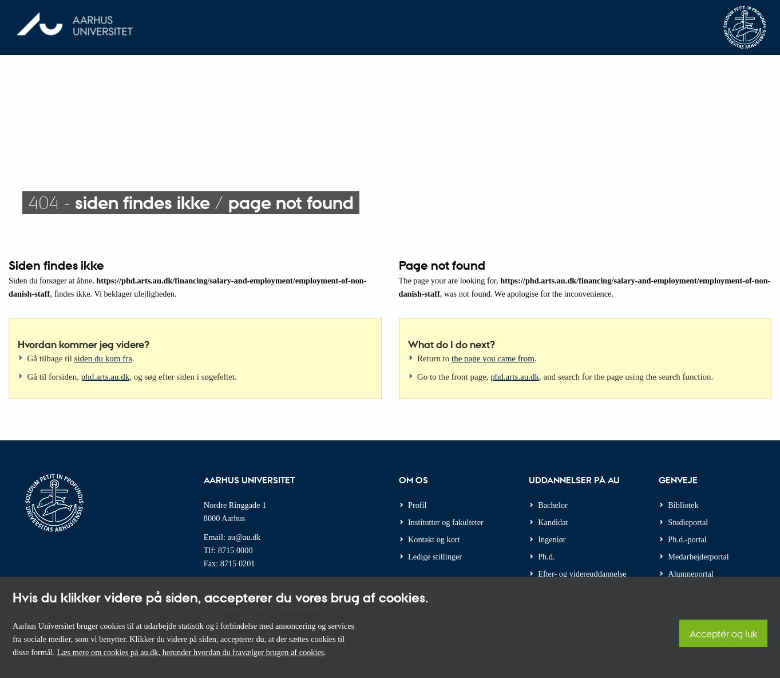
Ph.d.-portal (687, 539)
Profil (417, 505)
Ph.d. (546, 556)
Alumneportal (690, 573)
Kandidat (553, 522)
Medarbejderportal (698, 556)
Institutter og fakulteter (446, 522)
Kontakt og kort (434, 539)
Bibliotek (683, 505)
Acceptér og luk (723, 633)
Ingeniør (551, 539)
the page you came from (493, 358)
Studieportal (688, 522)
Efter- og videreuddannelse (582, 573)
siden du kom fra (103, 358)
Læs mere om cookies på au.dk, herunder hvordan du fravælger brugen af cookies (190, 652)
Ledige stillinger (435, 556)
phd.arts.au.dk (105, 376)
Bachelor (553, 505)
